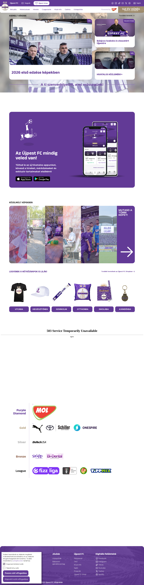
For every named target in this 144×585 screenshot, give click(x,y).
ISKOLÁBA (104, 349)
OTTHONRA (82, 349)
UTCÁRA (19, 349)
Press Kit (77, 571)
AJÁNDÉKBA (125, 349)
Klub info (58, 9)
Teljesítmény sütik (11, 568)
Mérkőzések (25, 9)
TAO (76, 562)
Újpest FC (14, 3)
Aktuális (13, 9)
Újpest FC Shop (80, 574)
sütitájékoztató (17, 561)
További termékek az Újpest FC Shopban (118, 311)
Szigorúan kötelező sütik (13, 564)
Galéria (67, 9)
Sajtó (76, 568)
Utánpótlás (78, 9)
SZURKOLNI (61, 349)
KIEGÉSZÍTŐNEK (40, 349)
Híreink (36, 9)
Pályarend (78, 558)
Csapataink (46, 9)
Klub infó (77, 565)
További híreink (127, 16)
